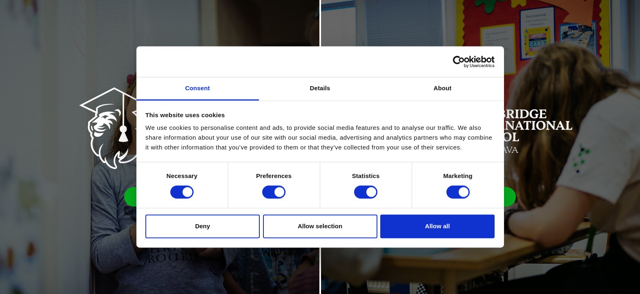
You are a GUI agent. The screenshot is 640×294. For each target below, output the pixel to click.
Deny (202, 226)
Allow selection (320, 226)
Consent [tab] (197, 88)
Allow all (437, 226)
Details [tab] (320, 88)
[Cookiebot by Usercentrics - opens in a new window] (459, 62)
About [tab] (443, 88)
